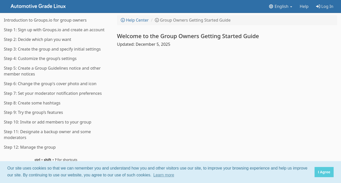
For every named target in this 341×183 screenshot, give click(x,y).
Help (304, 6)
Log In (324, 6)
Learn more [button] (163, 175)
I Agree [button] (324, 172)
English (280, 6)
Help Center (135, 20)
